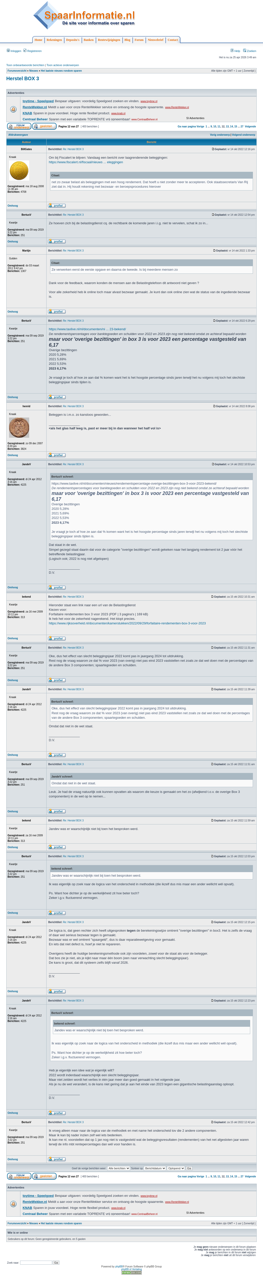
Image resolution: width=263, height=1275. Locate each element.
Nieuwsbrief (155, 40)
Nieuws (33, 70)
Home (39, 40)
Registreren (32, 50)
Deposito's (73, 40)
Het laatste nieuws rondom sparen (61, 70)
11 (218, 126)
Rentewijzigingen (109, 40)
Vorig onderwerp (220, 134)
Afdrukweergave (18, 134)
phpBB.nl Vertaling (131, 1269)
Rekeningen (54, 40)
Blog (127, 40)
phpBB (119, 1266)
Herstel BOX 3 (22, 78)
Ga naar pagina (187, 126)
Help (235, 50)
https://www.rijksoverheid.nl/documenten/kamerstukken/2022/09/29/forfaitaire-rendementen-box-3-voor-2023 (127, 623)
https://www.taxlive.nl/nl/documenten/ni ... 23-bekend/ (87, 329)
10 (214, 126)
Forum (139, 40)
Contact (173, 40)
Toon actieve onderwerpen (63, 65)
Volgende (250, 126)
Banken (89, 40)
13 (227, 126)
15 (235, 126)
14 (231, 126)
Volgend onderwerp (243, 134)
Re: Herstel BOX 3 (73, 149)
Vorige (200, 126)
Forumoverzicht (17, 70)
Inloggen (14, 50)
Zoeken (249, 50)
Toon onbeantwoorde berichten (25, 65)
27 (242, 126)
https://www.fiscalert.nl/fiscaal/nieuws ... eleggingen (86, 162)
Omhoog (13, 205)
